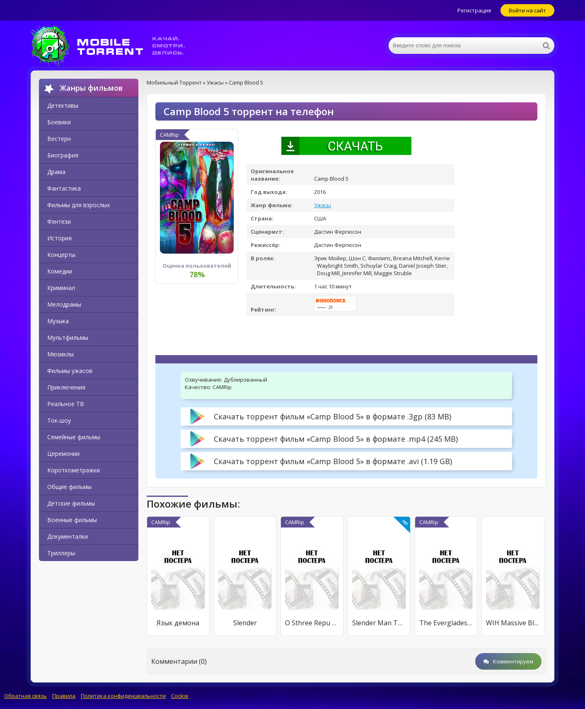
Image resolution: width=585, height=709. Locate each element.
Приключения (66, 387)
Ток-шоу (59, 420)
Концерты (61, 255)
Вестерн (59, 139)
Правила (63, 695)
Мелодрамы (64, 304)
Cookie (180, 695)
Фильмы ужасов (69, 371)
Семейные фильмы (73, 437)
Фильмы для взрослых (78, 205)
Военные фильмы (72, 520)
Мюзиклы (60, 354)
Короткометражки (73, 470)
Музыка (58, 321)
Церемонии (63, 453)
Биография (62, 155)
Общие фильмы (69, 487)
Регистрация (474, 10)
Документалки (67, 536)
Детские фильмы (71, 503)
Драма (56, 172)
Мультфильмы (67, 337)
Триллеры (61, 553)
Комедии (59, 271)
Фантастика (64, 188)
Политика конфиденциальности (123, 695)
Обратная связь (25, 695)
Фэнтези (59, 221)
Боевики (59, 122)
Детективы (62, 105)
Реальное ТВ (65, 404)
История (59, 238)
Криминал (61, 288)
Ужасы (322, 205)
